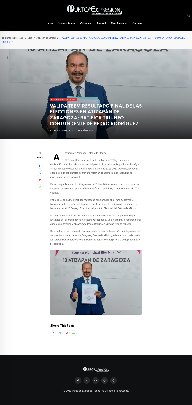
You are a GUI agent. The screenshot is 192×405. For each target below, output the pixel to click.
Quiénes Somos (66, 24)
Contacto (137, 24)
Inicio (50, 24)
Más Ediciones (119, 24)
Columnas (85, 24)
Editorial (101, 24)
